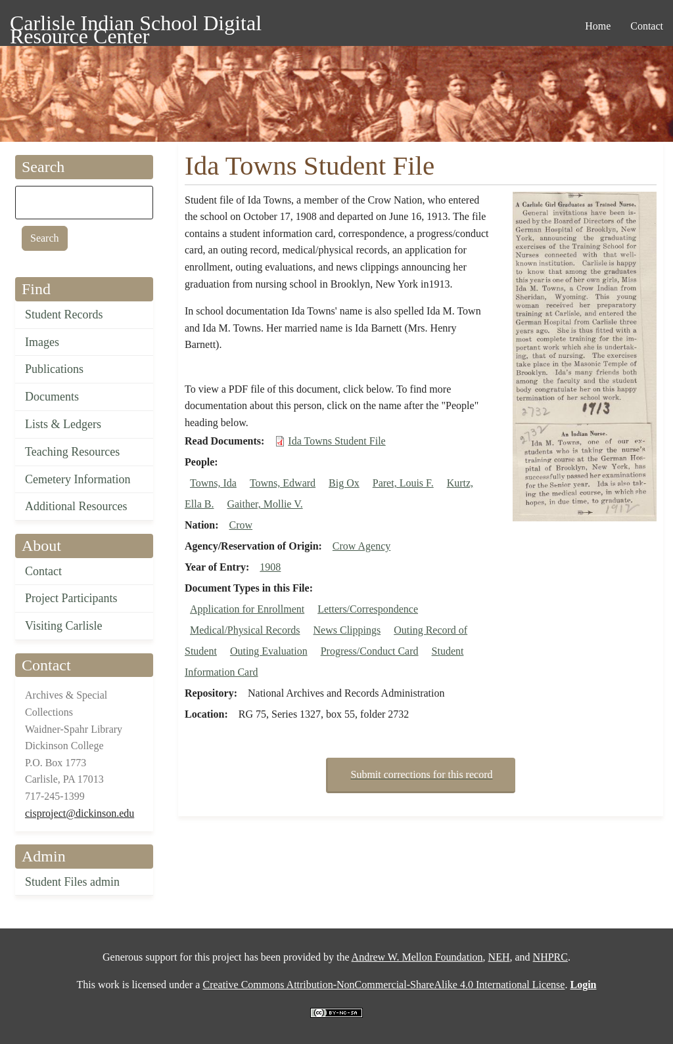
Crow (241, 525)
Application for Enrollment (247, 609)
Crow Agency (361, 546)
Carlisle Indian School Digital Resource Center (136, 25)
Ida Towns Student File (336, 440)
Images (42, 342)
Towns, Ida (213, 483)
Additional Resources (76, 506)
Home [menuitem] (598, 26)
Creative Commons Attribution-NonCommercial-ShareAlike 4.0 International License (383, 984)
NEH (499, 957)
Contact (43, 571)
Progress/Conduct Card (370, 651)
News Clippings (347, 630)
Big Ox (344, 483)
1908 (270, 567)
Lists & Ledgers (63, 424)
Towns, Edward (282, 483)
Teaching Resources (72, 451)
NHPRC (550, 957)
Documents (52, 396)
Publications (54, 369)
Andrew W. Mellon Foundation (417, 957)
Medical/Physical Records (245, 630)
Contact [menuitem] (646, 26)
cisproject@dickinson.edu (79, 813)
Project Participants (71, 598)
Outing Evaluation (269, 651)
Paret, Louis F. (403, 483)
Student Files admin (72, 881)
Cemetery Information (77, 479)
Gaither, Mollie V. (264, 504)
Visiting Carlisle (63, 625)
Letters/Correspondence (367, 609)
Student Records (64, 314)
